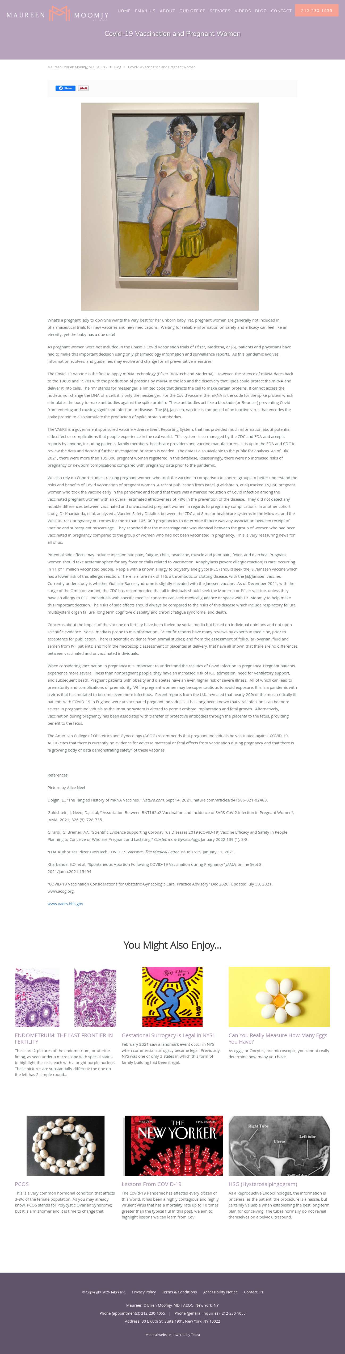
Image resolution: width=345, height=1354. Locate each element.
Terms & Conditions (179, 1291)
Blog (117, 67)
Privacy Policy (144, 1291)
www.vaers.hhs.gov (65, 903)
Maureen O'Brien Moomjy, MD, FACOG (77, 67)
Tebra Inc (118, 1292)
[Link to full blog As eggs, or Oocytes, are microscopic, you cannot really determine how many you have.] (279, 1007)
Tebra (195, 1334)
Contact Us (253, 1291)
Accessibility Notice (220, 1291)
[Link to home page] (55, 13)
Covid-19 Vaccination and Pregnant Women (162, 67)
